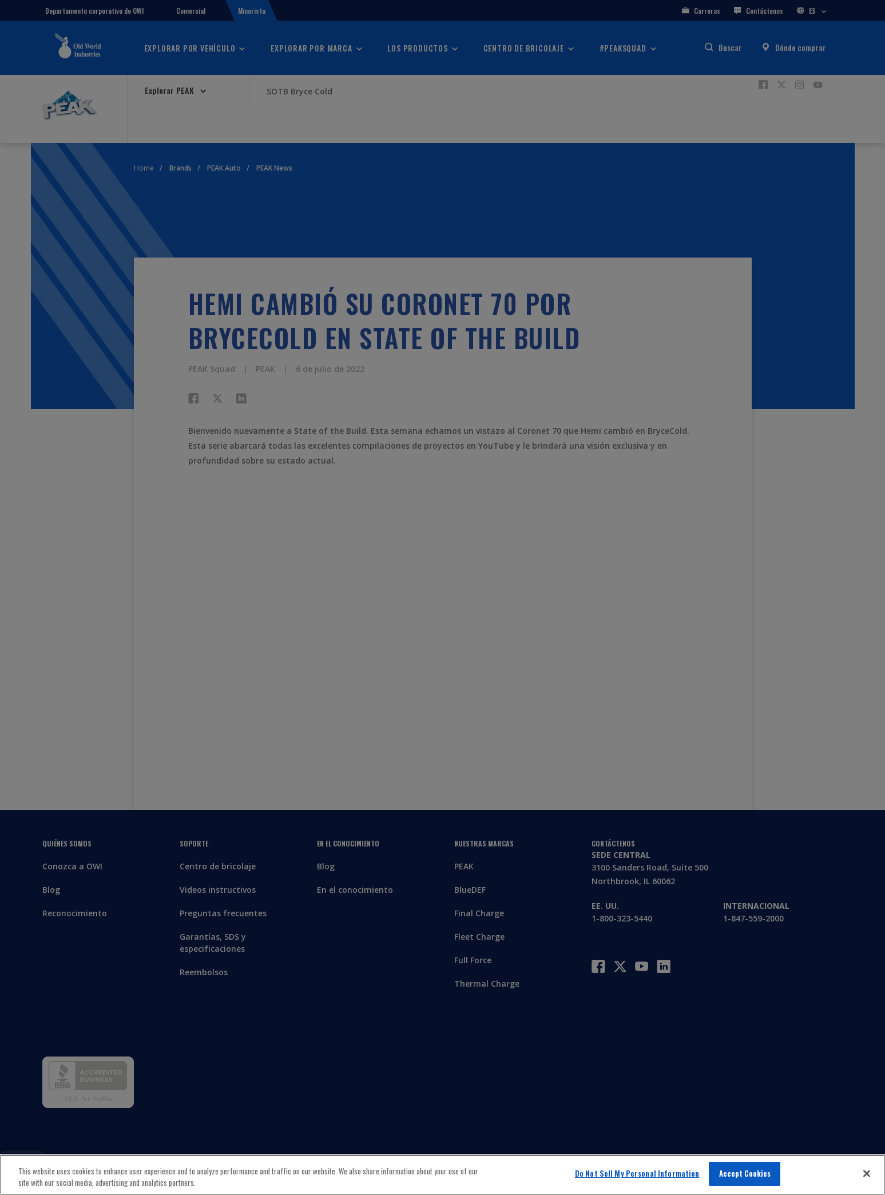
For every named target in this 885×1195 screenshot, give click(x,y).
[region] (442, 1174)
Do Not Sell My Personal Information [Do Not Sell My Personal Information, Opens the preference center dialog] (637, 1173)
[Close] (866, 1173)
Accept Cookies (745, 1173)
